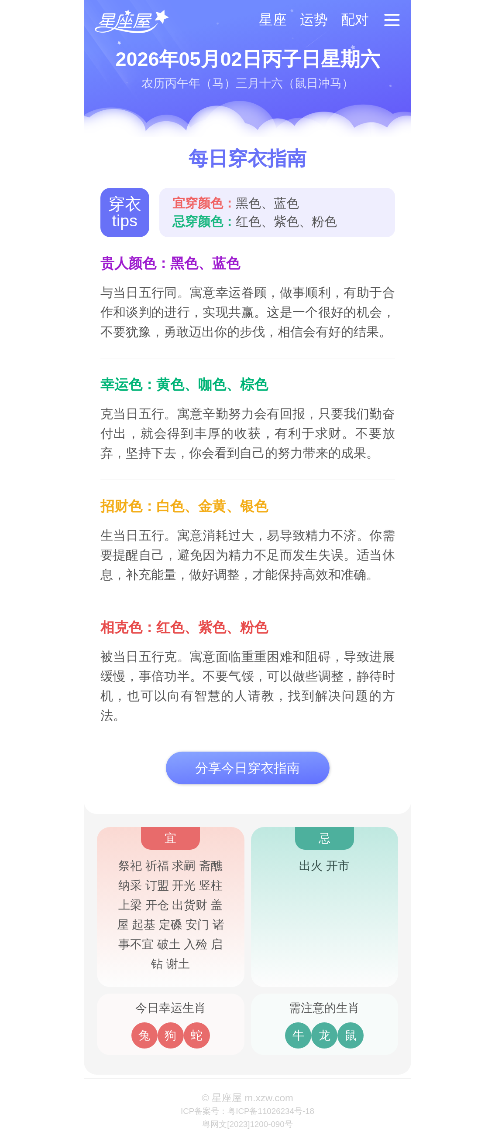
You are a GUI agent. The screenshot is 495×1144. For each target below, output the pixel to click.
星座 (273, 19)
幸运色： (128, 384)
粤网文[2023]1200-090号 (247, 1124)
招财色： (128, 506)
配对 (355, 19)
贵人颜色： (135, 263)
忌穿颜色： (204, 221)
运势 (314, 19)
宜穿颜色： (204, 203)
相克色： (128, 627)
